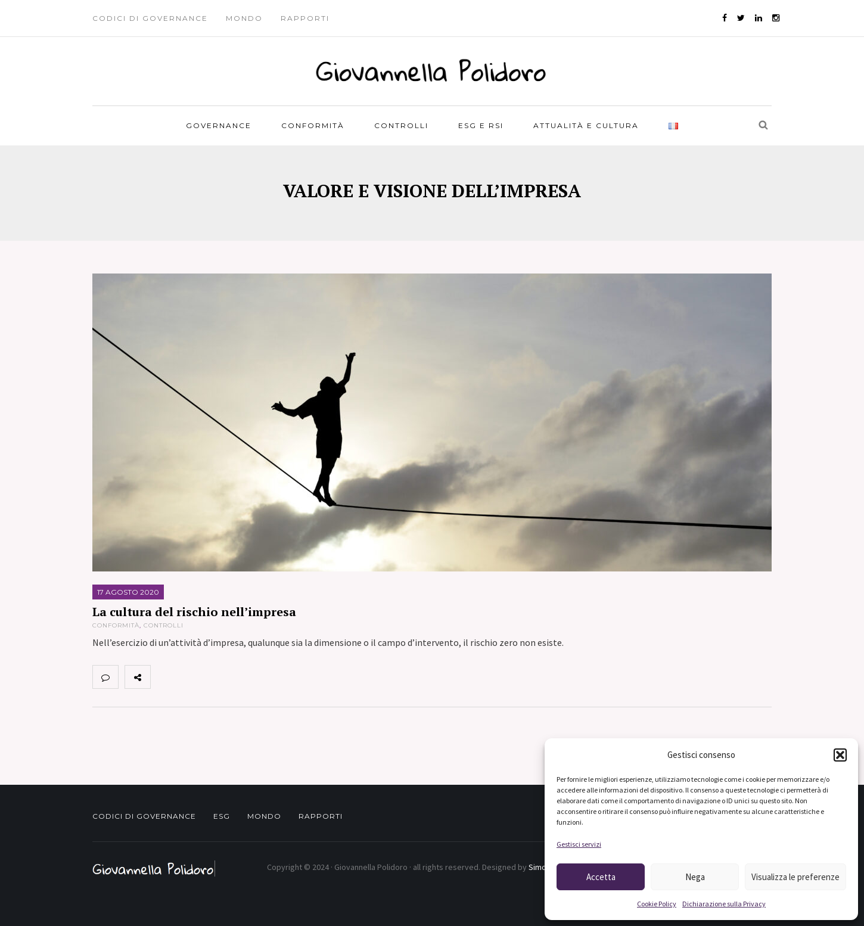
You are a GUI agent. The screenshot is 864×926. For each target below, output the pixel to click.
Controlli (401, 125)
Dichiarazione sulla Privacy (724, 903)
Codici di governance (150, 18)
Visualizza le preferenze (795, 877)
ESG (221, 816)
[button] (840, 755)
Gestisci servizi (579, 844)
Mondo (244, 18)
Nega (695, 877)
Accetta (601, 877)
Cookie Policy (656, 903)
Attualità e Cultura (586, 125)
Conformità (312, 125)
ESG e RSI (481, 125)
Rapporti (305, 18)
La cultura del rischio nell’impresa (194, 612)
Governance (218, 125)
